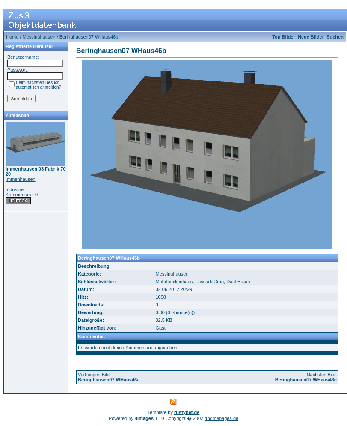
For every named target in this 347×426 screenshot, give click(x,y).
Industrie (15, 189)
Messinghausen (39, 36)
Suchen (335, 36)
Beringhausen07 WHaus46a (108, 379)
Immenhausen (21, 179)
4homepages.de (221, 418)
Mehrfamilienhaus (174, 281)
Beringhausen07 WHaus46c (306, 379)
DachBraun (238, 281)
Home (12, 36)
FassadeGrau (209, 281)
